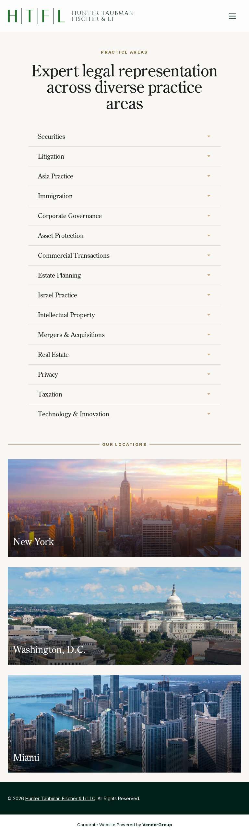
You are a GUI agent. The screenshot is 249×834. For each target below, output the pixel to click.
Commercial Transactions (74, 255)
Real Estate (53, 354)
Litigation (51, 156)
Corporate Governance (70, 216)
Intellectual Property (66, 315)
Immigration (55, 196)
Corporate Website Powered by (124, 824)
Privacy (48, 374)
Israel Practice (57, 295)
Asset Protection (61, 235)
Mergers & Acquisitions (71, 335)
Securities (51, 136)
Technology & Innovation (73, 414)
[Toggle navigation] (232, 16)
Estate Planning (59, 275)
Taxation (50, 394)
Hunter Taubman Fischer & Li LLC (60, 798)
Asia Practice (55, 176)
